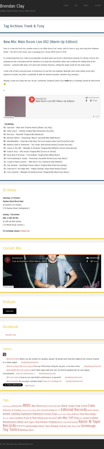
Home (66, 5)
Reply (23, 362)
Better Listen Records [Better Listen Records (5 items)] (51, 406)
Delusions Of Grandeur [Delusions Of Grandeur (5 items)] (12, 410)
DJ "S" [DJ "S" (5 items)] (57, 410)
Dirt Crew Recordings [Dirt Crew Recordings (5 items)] (46, 410)
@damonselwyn (12, 366)
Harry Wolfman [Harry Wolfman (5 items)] (73, 414)
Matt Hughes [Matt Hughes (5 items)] (29, 422)
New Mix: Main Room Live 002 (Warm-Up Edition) (41, 42)
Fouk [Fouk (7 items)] (54, 414)
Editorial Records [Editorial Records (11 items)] (74, 410)
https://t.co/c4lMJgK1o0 (52, 381)
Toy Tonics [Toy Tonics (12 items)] (11, 429)
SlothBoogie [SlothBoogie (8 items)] (88, 426)
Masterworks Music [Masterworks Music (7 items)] (13, 422)
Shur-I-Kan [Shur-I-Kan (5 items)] (76, 426)
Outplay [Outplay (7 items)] (53, 422)
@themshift (29, 386)
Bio (76, 5)
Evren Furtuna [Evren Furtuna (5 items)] (93, 410)
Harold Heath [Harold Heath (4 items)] (62, 414)
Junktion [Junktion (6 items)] (19, 418)
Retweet (29, 362)
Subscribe (10, 311)
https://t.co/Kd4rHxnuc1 (25, 373)
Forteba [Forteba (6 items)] (47, 414)
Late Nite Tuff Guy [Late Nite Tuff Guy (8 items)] (68, 417)
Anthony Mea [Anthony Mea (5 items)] (16, 406)
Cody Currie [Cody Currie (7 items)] (81, 405)
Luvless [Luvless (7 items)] (94, 417)
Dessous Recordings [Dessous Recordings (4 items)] (29, 410)
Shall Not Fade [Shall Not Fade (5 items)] (65, 426)
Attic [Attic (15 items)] (27, 405)
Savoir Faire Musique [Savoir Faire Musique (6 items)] (48, 426)
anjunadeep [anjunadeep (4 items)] (7, 406)
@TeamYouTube (12, 359)
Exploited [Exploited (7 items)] (26, 414)
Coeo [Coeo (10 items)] (91, 406)
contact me (25, 231)
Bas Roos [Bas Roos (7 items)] (37, 405)
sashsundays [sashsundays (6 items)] (32, 426)
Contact (98, 5)
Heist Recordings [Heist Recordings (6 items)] (87, 414)
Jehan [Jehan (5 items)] (11, 418)
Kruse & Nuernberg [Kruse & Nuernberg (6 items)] (33, 418)
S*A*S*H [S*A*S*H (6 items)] (20, 426)
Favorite (35, 362)
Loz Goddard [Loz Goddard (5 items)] (84, 418)
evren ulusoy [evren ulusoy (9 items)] (11, 414)
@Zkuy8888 (11, 370)
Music (86, 5)
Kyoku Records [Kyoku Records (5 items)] (50, 418)
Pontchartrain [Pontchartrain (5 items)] (72, 422)
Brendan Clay (12, 6)
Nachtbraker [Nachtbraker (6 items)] (42, 422)
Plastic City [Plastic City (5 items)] (62, 422)
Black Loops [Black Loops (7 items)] (68, 405)
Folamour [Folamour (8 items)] (37, 414)
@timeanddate (12, 381)
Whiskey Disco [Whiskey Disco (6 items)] (27, 430)
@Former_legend (26, 366)
